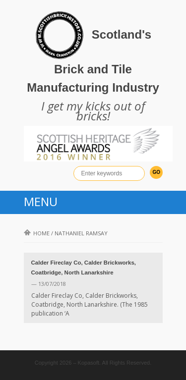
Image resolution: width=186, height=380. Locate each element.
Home (37, 233)
